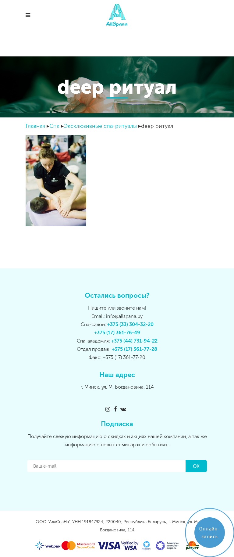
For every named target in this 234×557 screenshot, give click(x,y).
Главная (35, 126)
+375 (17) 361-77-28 (134, 349)
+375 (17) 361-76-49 (117, 333)
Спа (54, 126)
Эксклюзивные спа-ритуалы (100, 126)
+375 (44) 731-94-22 (134, 341)
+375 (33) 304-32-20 (130, 324)
